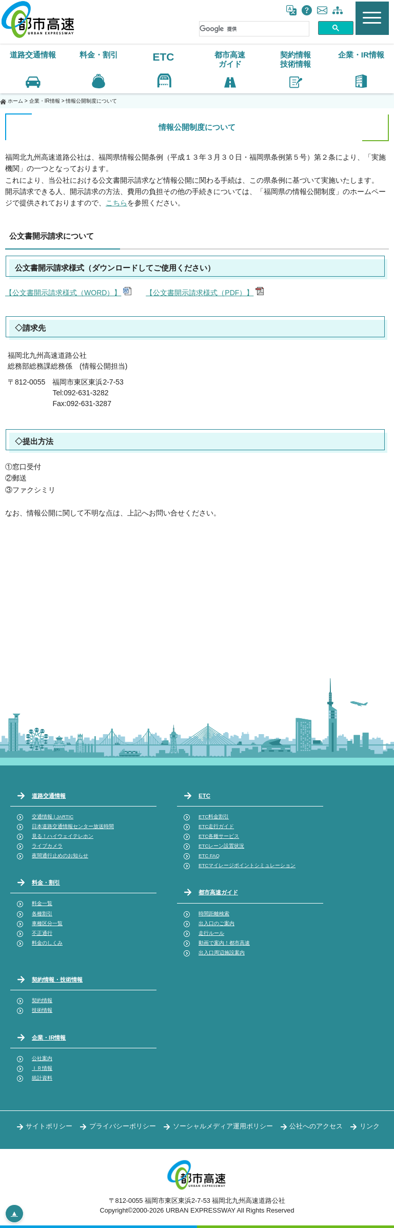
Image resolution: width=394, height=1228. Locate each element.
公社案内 (42, 1058)
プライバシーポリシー (122, 1126)
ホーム (15, 101)
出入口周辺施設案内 (222, 952)
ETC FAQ (209, 855)
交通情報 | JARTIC (52, 816)
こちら (116, 203)
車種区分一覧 (47, 923)
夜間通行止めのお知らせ (60, 855)
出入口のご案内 (216, 923)
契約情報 (42, 1000)
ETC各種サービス (219, 836)
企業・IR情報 (44, 101)
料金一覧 (42, 903)
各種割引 (42, 913)
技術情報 (42, 1010)
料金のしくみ (47, 943)
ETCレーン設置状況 (221, 846)
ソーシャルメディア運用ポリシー (223, 1126)
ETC (163, 57)
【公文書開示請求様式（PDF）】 (199, 293)
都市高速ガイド (218, 892)
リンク (370, 1126)
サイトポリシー (49, 1126)
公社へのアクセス (316, 1126)
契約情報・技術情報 (57, 979)
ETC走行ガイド (216, 826)
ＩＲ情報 (42, 1068)
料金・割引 (46, 882)
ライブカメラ (47, 846)
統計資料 (42, 1078)
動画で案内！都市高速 (224, 943)
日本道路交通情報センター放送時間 (73, 826)
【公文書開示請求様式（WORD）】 (63, 293)
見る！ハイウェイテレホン (62, 836)
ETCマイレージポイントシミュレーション (247, 865)
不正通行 (42, 933)
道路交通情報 (49, 796)
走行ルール (211, 933)
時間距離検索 (214, 913)
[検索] (254, 28)
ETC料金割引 (214, 816)
